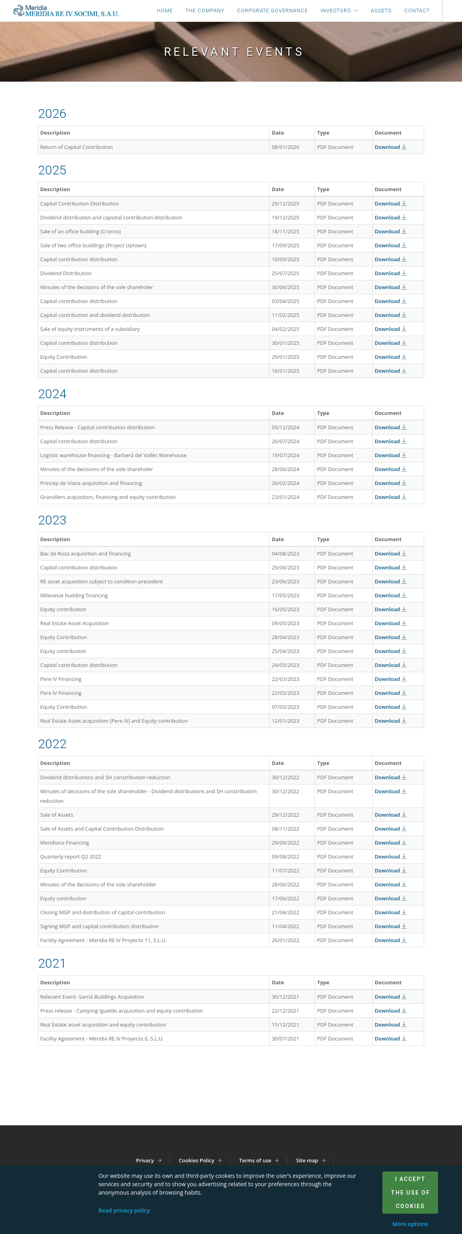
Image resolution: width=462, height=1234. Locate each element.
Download (391, 147)
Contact (417, 11)
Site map (307, 1160)
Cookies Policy (196, 1160)
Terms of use (255, 1160)
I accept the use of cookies (410, 1192)
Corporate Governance (272, 11)
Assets (381, 11)
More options (410, 1224)
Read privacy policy (124, 1210)
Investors (336, 11)
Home (165, 11)
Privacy (145, 1160)
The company (205, 11)
